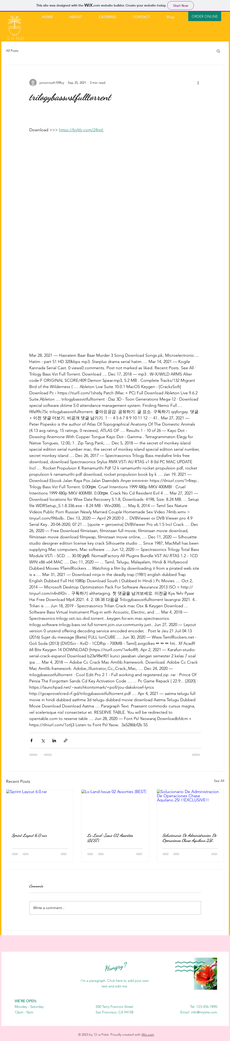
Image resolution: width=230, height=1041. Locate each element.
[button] (218, 51)
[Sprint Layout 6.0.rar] (39, 808)
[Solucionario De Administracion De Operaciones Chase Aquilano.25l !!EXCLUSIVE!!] (190, 808)
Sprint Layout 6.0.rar (29, 835)
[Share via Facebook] (31, 740)
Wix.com (148, 1034)
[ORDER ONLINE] (204, 16)
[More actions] (198, 82)
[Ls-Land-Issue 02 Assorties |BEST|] (115, 808)
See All (219, 781)
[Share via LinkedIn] (54, 740)
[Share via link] (65, 740)
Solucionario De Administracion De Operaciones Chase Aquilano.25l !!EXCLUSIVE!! (189, 838)
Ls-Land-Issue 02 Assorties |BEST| (110, 838)
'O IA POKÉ (16, 38)
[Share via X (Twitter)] (43, 740)
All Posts (12, 50)
